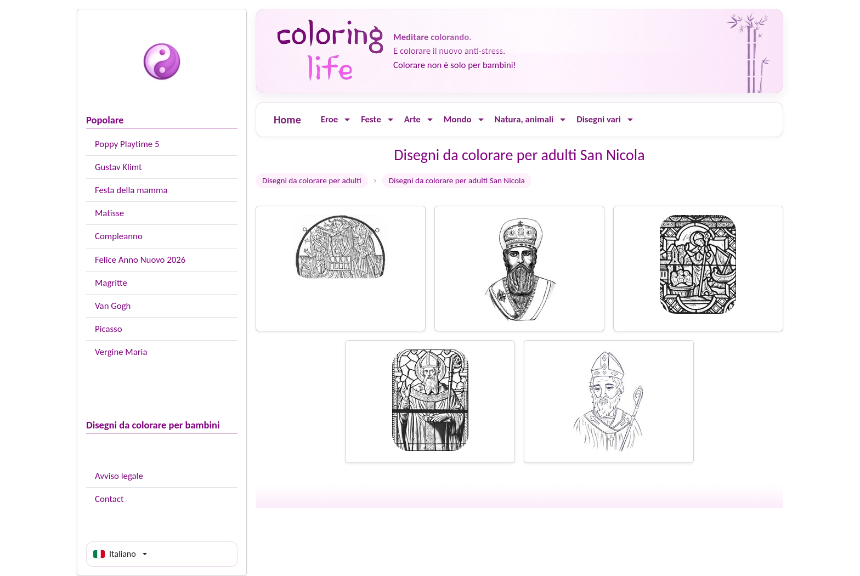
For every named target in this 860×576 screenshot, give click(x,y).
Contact (109, 499)
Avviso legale (119, 476)
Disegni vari (598, 119)
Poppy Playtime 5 (127, 144)
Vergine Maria (121, 352)
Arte (412, 119)
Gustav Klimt (118, 167)
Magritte (111, 283)
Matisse (109, 213)
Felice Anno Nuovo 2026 (140, 260)
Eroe (329, 119)
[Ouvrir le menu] (347, 119)
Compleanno (119, 236)
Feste (371, 119)
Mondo (458, 119)
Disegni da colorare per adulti (311, 180)
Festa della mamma (131, 190)
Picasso (108, 329)
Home (287, 119)
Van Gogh (113, 306)
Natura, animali (524, 119)
